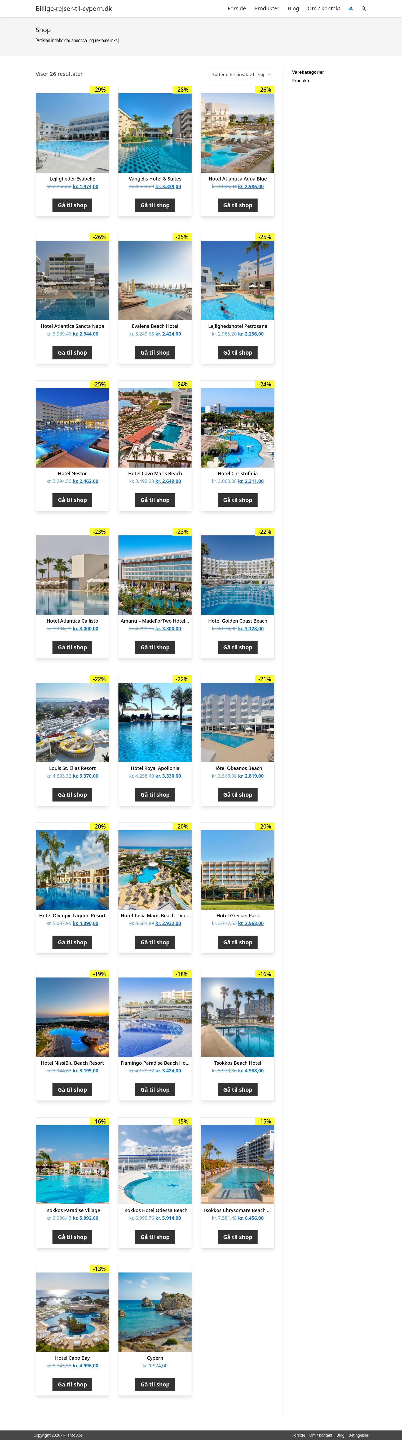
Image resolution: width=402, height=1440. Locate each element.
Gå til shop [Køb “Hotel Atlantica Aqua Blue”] (237, 205)
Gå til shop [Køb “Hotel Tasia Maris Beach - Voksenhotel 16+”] (155, 942)
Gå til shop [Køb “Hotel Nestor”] (72, 500)
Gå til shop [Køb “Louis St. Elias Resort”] (72, 794)
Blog (293, 8)
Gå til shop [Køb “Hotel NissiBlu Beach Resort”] (72, 1089)
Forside (237, 8)
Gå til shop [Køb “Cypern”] (155, 1384)
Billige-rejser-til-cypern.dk (74, 8)
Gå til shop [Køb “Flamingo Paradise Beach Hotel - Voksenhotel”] (155, 1089)
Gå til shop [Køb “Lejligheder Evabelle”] (72, 205)
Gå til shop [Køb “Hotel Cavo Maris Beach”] (155, 500)
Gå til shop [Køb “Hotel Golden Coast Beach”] (237, 647)
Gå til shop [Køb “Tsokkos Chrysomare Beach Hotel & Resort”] (237, 1237)
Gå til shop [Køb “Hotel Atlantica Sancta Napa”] (72, 352)
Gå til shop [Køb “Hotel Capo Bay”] (72, 1384)
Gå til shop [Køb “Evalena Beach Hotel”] (155, 352)
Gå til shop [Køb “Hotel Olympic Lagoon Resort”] (72, 942)
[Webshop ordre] (242, 74)
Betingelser (359, 1435)
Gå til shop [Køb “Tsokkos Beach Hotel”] (237, 1089)
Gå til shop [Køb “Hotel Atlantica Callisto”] (72, 647)
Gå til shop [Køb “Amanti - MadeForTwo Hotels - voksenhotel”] (155, 647)
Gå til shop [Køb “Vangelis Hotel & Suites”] (155, 205)
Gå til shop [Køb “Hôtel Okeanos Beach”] (237, 794)
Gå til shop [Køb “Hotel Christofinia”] (237, 500)
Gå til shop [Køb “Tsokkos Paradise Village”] (72, 1237)
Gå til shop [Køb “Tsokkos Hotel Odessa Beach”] (155, 1237)
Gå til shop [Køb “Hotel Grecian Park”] (237, 942)
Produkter (266, 8)
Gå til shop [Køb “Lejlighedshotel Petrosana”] (237, 352)
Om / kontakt (324, 8)
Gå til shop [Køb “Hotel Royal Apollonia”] (155, 794)
